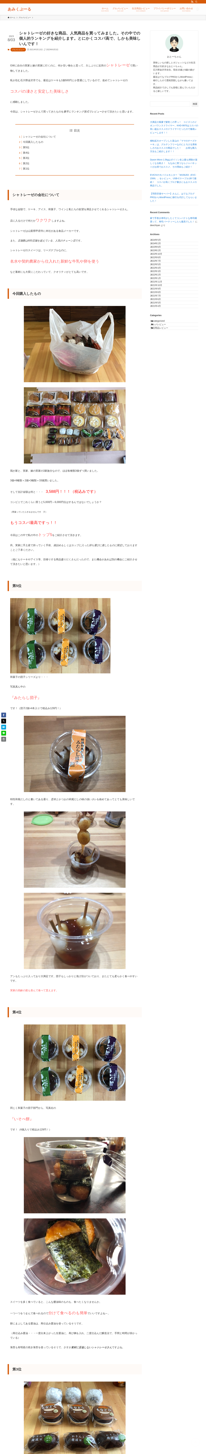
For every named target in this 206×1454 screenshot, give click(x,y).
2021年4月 (158, 367)
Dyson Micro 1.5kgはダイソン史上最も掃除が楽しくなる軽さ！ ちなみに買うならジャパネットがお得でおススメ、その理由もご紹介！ (173, 163)
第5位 (26, 147)
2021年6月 (158, 353)
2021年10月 (159, 327)
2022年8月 (158, 274)
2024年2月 (158, 248)
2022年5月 (158, 287)
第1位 (26, 168)
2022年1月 (158, 314)
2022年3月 (158, 301)
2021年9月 (158, 334)
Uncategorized (161, 385)
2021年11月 (159, 320)
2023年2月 (158, 261)
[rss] (192, 1)
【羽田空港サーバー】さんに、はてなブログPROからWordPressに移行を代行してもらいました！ (173, 197)
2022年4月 (158, 294)
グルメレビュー (18, 50)
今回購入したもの (33, 142)
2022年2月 (158, 307)
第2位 (26, 163)
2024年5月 (158, 241)
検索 (195, 104)
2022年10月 (159, 268)
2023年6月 (158, 254)
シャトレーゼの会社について (39, 136)
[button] (3, 715)
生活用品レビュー (163, 398)
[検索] (196, 1)
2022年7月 (158, 281)
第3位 (26, 158)
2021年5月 (158, 360)
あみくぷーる (19, 9)
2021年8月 (158, 340)
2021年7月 (158, 347)
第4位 (26, 152)
